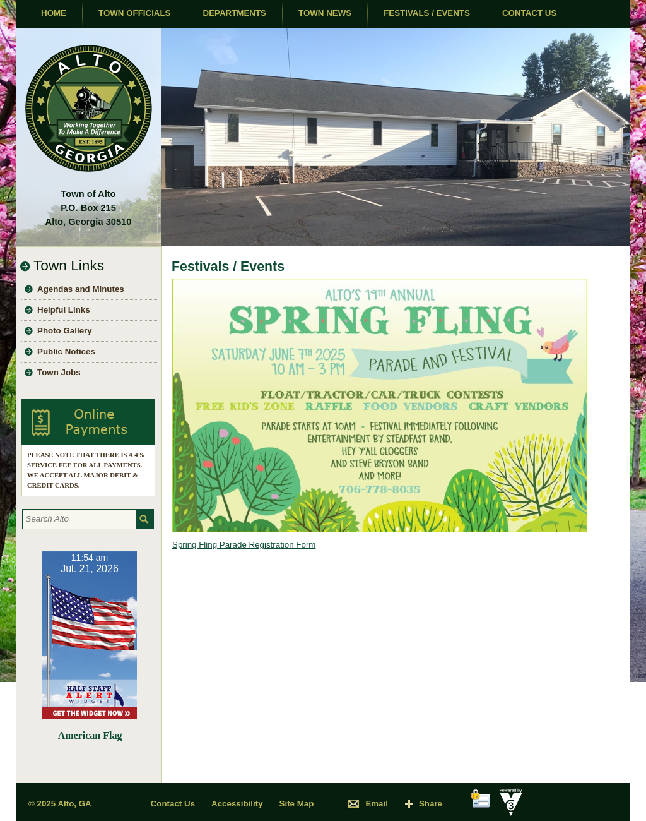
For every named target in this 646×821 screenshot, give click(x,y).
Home (53, 13)
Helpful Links (63, 310)
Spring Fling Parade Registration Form (243, 544)
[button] (144, 519)
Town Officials (134, 13)
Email (376, 803)
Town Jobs (59, 372)
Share (430, 803)
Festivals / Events (427, 13)
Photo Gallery (64, 330)
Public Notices (66, 351)
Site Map (296, 803)
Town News (324, 13)
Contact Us (529, 13)
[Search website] (78, 519)
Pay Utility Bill (88, 422)
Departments (234, 13)
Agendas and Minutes (80, 289)
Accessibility (237, 803)
